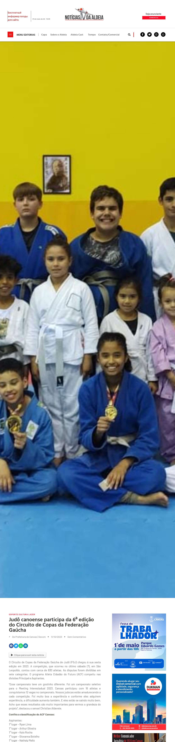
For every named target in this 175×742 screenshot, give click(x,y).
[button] (129, 34)
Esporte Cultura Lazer (22, 614)
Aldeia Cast (77, 34)
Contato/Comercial (108, 34)
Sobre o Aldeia (58, 34)
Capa (44, 34)
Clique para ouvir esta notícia (27, 655)
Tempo (92, 34)
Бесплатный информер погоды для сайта (18, 16)
